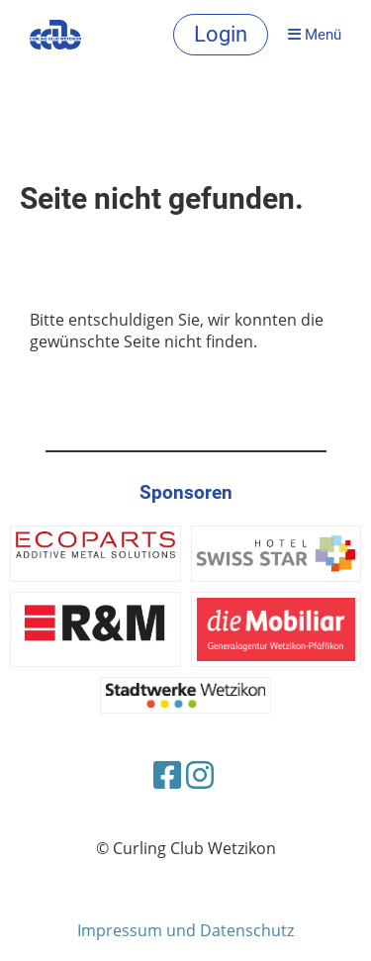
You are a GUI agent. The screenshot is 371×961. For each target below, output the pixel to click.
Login (220, 34)
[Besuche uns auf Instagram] (200, 774)
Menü (314, 35)
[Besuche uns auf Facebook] (167, 774)
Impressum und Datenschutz (185, 930)
